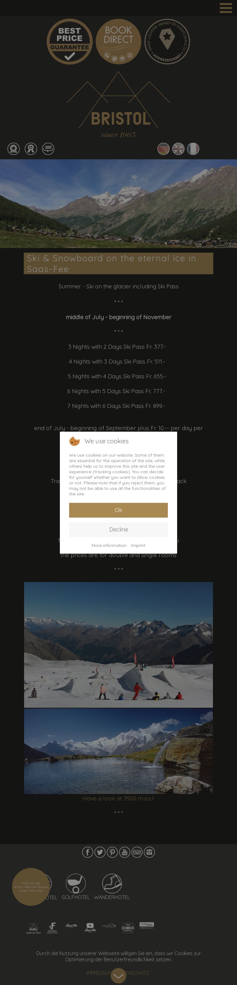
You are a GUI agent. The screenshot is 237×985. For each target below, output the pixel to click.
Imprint (138, 545)
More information (109, 545)
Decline (118, 529)
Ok (118, 510)
